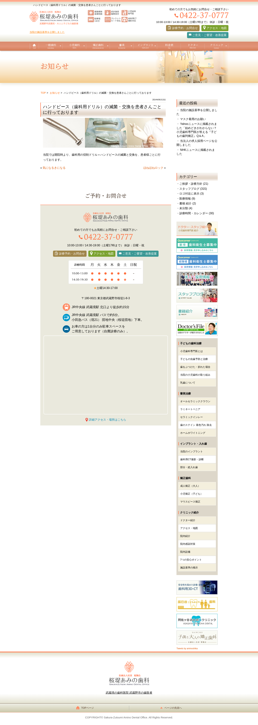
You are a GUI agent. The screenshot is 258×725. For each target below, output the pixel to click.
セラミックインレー (191, 417)
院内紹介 (185, 536)
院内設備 (185, 551)
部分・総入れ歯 (189, 467)
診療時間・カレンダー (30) (196, 213)
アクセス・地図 (217, 28)
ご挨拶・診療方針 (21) (193, 183)
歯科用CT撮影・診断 (192, 459)
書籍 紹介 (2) (187, 203)
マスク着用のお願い (193, 119)
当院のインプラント (191, 451)
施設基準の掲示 (189, 567)
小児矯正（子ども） (191, 493)
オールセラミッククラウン (195, 401)
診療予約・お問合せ (185, 28)
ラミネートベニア (190, 409)
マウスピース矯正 (190, 501)
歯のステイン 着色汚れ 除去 (196, 424)
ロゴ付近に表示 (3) (191, 193)
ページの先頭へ (172, 707)
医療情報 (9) (187, 198)
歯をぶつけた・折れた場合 (195, 366)
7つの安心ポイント (191, 559)
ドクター (193, 45)
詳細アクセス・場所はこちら (107, 419)
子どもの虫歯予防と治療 (194, 359)
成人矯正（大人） (190, 485)
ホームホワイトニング (192, 432)
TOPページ (86, 707)
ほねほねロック (153, 167)
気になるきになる (54, 167)
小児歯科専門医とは (191, 351)
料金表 (169, 45)
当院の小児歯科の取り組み (195, 374)
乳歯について (187, 382)
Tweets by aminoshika (187, 648)
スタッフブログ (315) (193, 188)
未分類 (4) (185, 208)
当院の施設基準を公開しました (47, 32)
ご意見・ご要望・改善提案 (209, 35)
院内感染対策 (187, 543)
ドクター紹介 (187, 520)
